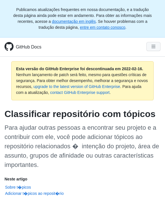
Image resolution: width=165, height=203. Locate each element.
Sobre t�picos (18, 187)
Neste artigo (16, 179)
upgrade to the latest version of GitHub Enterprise (76, 86)
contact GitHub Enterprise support (80, 92)
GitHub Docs (28, 47)
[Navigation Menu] (153, 46)
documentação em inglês (74, 21)
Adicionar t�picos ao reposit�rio (34, 193)
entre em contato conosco (102, 27)
